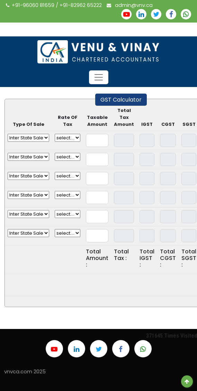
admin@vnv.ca (130, 5)
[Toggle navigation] (98, 77)
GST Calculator (121, 100)
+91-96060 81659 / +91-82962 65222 (54, 5)
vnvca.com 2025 (25, 371)
